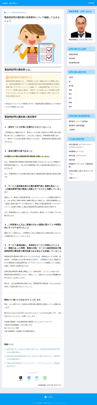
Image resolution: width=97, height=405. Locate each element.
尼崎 (70, 93)
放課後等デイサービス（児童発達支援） (81, 170)
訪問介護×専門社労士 (54, 385)
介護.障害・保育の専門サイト (17, 3)
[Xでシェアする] (21, 378)
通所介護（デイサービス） (78, 160)
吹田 (70, 111)
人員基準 (72, 134)
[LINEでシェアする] (45, 378)
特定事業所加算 (74, 66)
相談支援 (72, 164)
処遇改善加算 (73, 57)
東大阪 (71, 89)
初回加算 (72, 62)
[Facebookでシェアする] (29, 378)
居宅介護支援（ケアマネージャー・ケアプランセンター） (80, 150)
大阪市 (71, 81)
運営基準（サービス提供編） (79, 125)
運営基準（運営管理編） (78, 130)
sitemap (91, 3)
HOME (48, 397)
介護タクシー (73, 183)
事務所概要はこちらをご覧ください (81, 41)
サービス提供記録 (31, 256)
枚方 (70, 102)
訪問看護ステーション (77, 156)
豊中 (70, 98)
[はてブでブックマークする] (37, 378)
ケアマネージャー (38, 197)
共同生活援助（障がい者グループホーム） (81, 177)
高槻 (70, 106)
